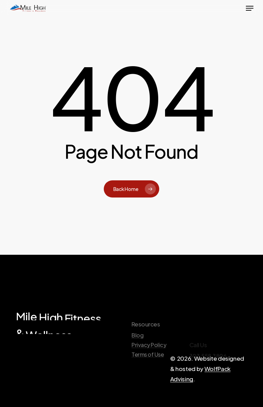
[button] (249, 8)
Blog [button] (137, 350)
